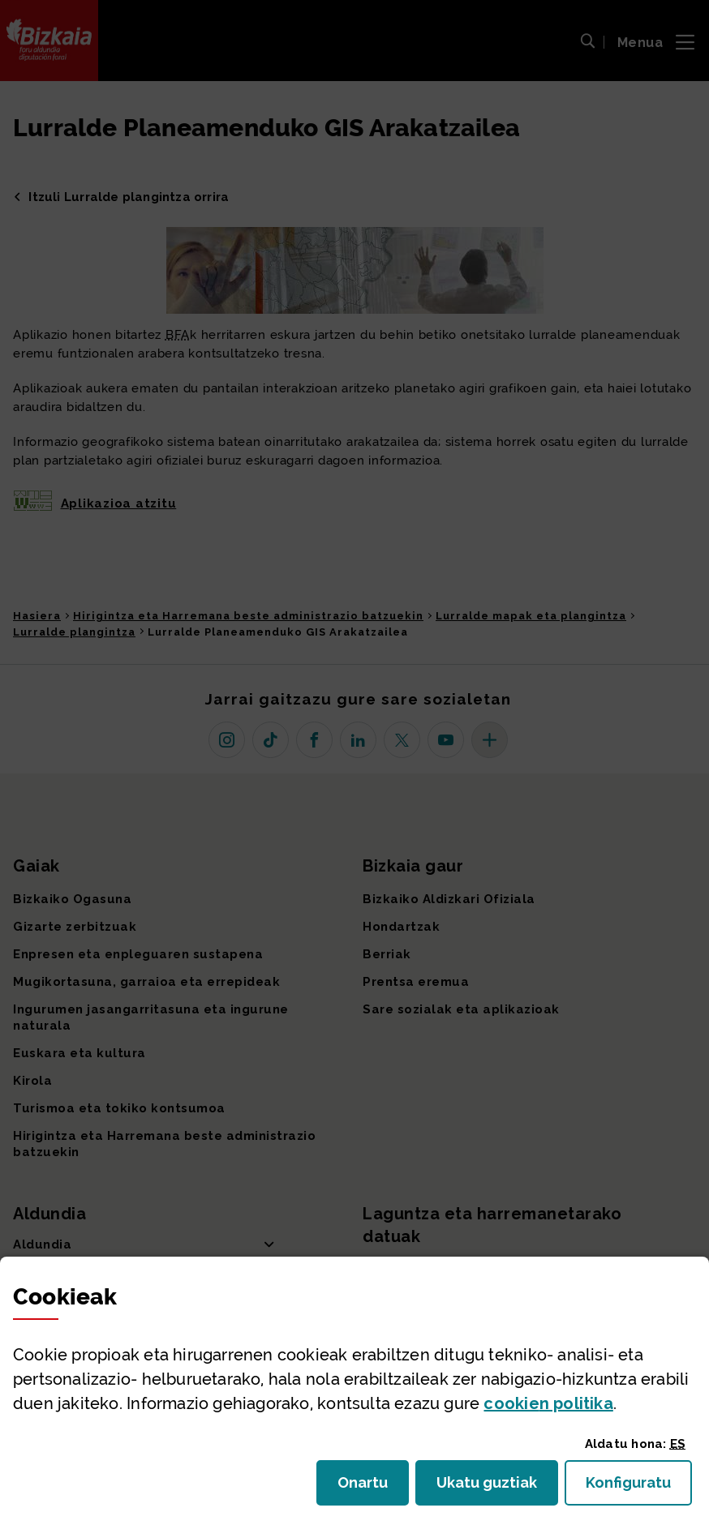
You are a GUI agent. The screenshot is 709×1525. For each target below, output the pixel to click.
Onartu (373, 1487)
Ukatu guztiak (491, 1487)
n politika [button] (547, 1403)
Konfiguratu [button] (639, 1487)
